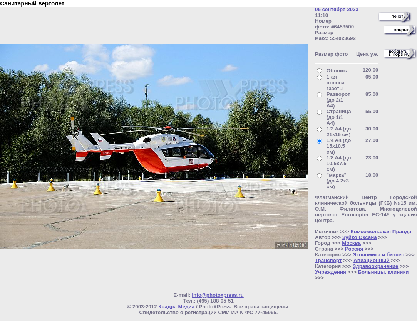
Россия (354, 249)
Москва (351, 243)
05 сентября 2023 (336, 9)
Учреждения (330, 272)
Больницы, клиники (383, 272)
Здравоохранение (375, 266)
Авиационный (371, 260)
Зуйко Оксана (359, 237)
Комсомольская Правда (381, 231)
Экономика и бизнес (378, 254)
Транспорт (328, 260)
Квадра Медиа (176, 306)
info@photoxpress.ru (217, 295)
